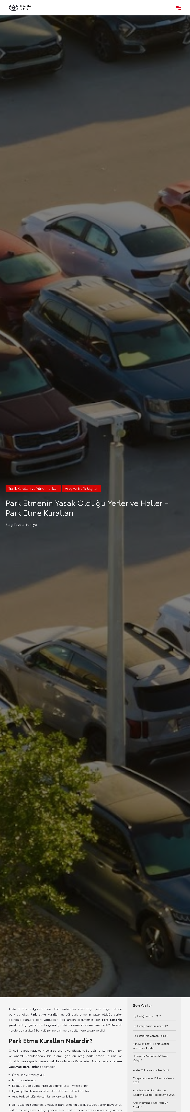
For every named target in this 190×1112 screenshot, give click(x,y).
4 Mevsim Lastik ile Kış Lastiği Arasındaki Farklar (151, 1046)
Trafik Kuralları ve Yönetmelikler (33, 488)
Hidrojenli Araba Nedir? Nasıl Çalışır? (150, 1058)
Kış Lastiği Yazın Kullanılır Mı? (150, 1026)
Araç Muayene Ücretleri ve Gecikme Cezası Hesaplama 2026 (154, 1092)
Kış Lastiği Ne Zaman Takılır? (150, 1035)
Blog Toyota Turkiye (21, 524)
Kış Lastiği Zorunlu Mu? (147, 1016)
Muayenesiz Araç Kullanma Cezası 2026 (153, 1080)
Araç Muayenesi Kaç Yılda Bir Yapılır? (150, 1105)
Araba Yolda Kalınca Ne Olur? (151, 1070)
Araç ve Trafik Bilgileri (81, 488)
